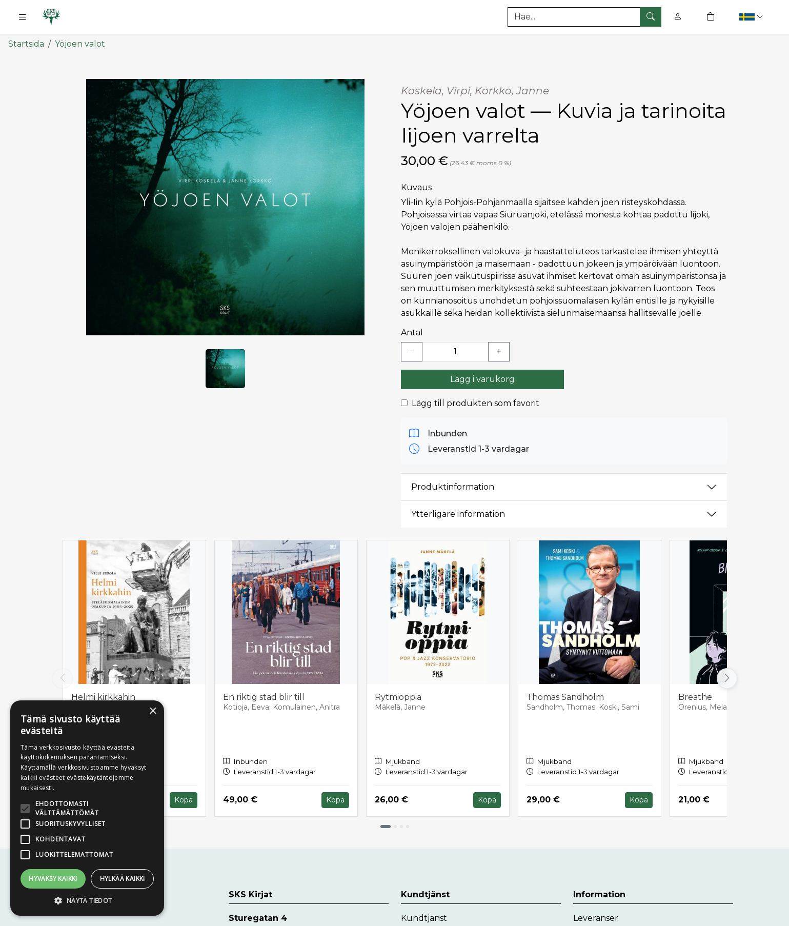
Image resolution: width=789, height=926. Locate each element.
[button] (752, 17)
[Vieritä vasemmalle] (62, 676)
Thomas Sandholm (565, 695)
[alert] (87, 808)
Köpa (183, 798)
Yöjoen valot (80, 42)
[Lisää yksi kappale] (499, 349)
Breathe (695, 695)
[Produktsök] (584, 17)
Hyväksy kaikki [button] (53, 878)
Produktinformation (452, 485)
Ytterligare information (458, 512)
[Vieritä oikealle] (727, 676)
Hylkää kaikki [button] (122, 878)
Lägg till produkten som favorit (475, 401)
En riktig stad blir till (264, 695)
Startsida (26, 42)
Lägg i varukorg (482, 377)
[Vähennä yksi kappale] (411, 349)
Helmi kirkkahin (103, 695)
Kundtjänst (424, 916)
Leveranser (595, 916)
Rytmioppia (398, 695)
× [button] (152, 711)
